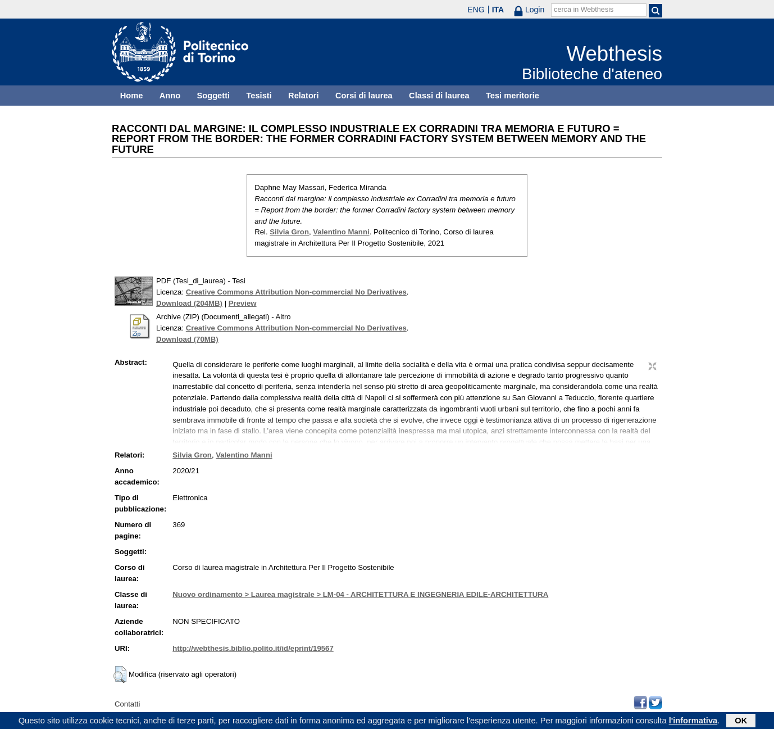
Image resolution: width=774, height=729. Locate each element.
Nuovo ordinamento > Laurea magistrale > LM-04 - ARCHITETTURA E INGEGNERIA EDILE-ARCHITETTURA (360, 594)
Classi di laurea (439, 95)
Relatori (303, 95)
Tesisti (258, 95)
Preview (243, 303)
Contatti (127, 704)
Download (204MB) (189, 303)
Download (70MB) (187, 339)
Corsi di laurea (364, 95)
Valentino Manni (341, 232)
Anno (170, 95)
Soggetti (213, 95)
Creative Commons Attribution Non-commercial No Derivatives (296, 292)
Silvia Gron (289, 232)
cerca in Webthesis (583, 9)
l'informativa (693, 721)
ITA (498, 9)
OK (741, 721)
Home (131, 95)
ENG (475, 9)
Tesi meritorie (512, 95)
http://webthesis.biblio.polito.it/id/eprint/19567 (252, 648)
